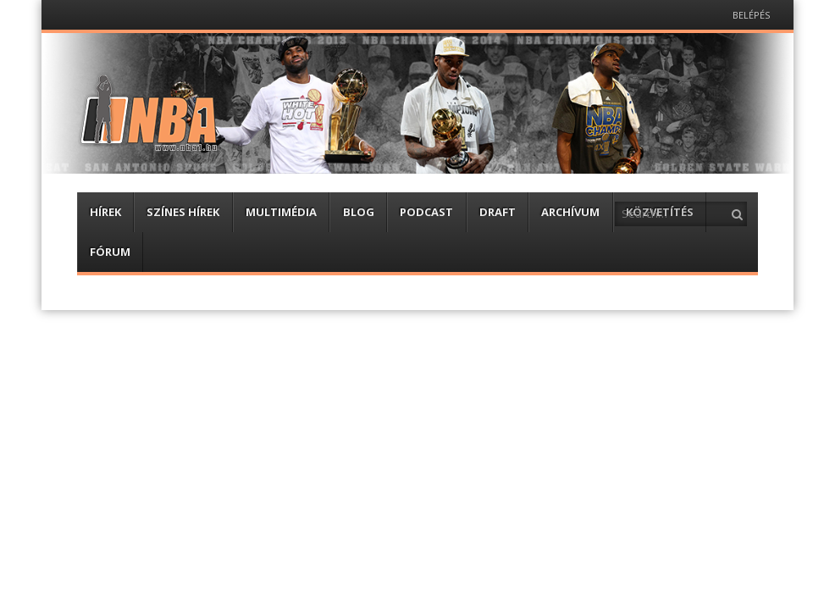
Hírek (105, 211)
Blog (358, 211)
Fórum (110, 251)
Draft (497, 211)
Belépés (751, 14)
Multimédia (281, 211)
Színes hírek (183, 211)
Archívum (570, 211)
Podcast (426, 211)
